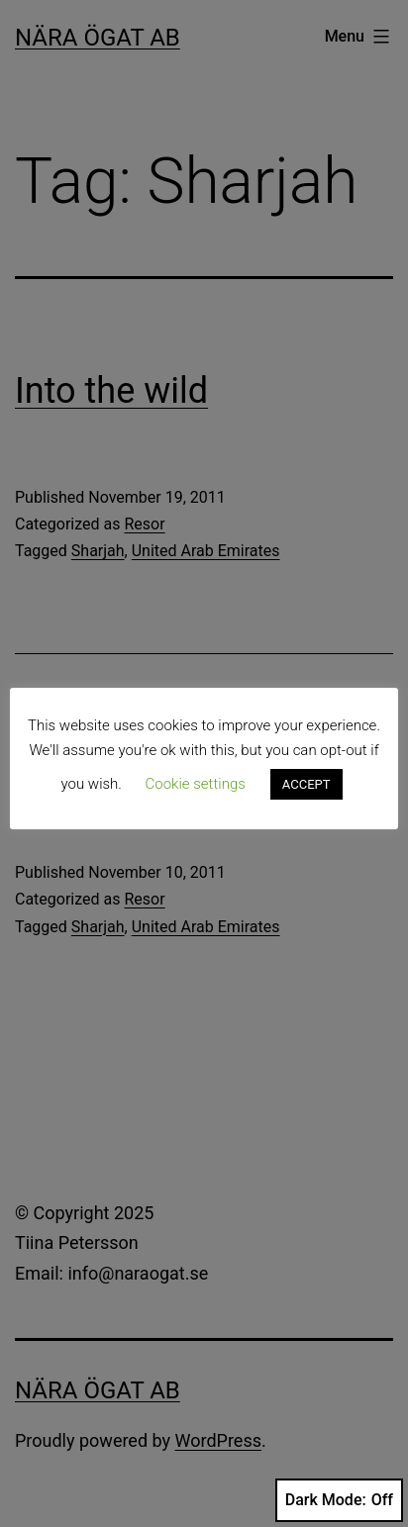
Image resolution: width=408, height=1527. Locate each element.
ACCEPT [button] (306, 784)
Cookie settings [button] (196, 784)
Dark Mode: (339, 1500)
